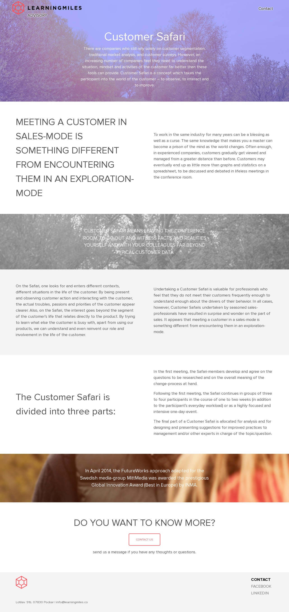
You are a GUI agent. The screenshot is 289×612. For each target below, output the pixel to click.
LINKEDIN (260, 593)
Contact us (144, 539)
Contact (266, 8)
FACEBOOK (261, 586)
